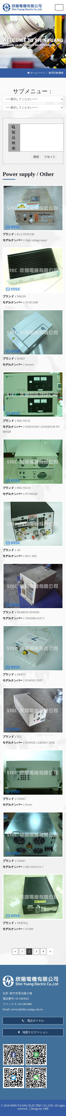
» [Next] (50, 951)
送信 (36, 156)
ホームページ (36, 72)
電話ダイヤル (33, 1020)
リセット (49, 156)
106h (45, 1108)
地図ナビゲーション (33, 1032)
